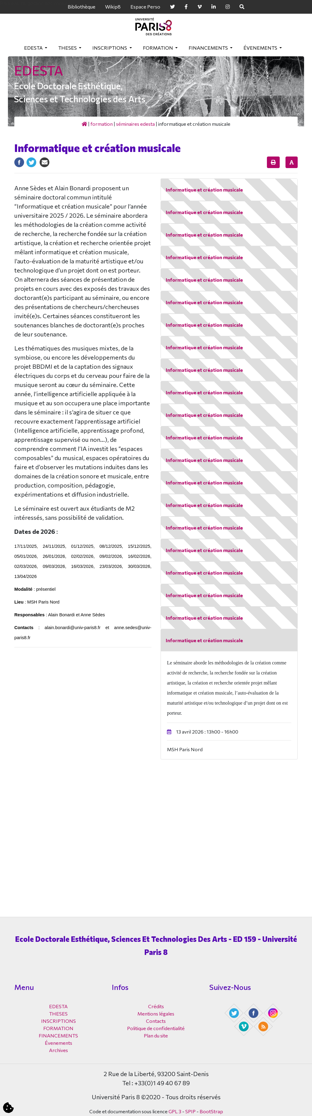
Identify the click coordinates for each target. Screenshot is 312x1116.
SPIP (190, 1111)
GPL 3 (174, 1111)
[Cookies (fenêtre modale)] (8, 1108)
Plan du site (156, 1035)
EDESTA (34, 48)
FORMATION (158, 48)
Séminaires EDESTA (135, 124)
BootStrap (211, 1111)
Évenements (260, 48)
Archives (58, 1050)
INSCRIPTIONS (110, 48)
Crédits (156, 1006)
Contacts (156, 1021)
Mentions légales (155, 1013)
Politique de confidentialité (156, 1028)
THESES (68, 48)
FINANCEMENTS (209, 48)
